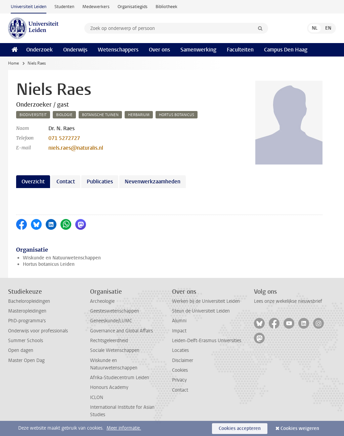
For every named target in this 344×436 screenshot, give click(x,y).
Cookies (180, 370)
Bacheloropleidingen (29, 301)
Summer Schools (25, 340)
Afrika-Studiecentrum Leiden (119, 377)
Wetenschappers (118, 49)
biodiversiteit (33, 114)
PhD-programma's (27, 321)
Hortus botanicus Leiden (49, 264)
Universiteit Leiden (28, 6)
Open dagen (20, 350)
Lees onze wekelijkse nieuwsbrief (288, 301)
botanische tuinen (100, 114)
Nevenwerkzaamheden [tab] (152, 181)
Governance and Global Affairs (121, 331)
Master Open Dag (26, 360)
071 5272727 (64, 138)
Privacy (179, 380)
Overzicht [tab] (33, 181)
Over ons (159, 49)
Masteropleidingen (27, 311)
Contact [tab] (65, 181)
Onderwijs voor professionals (38, 331)
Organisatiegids (132, 6)
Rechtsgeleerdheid (109, 340)
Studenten (64, 6)
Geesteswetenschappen (114, 311)
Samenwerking (198, 49)
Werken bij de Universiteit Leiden (206, 301)
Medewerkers (96, 6)
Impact (179, 331)
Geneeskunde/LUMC (111, 321)
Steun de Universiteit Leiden (201, 311)
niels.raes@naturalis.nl (75, 147)
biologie (64, 114)
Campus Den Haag (285, 49)
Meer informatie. (123, 428)
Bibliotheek (166, 6)
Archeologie (102, 301)
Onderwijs (75, 49)
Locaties (180, 350)
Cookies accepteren (240, 428)
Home (13, 63)
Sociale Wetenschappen (114, 350)
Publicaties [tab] (100, 181)
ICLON (96, 397)
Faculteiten (240, 49)
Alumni (179, 321)
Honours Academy (109, 387)
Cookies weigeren (300, 428)
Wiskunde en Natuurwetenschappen (62, 258)
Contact (180, 390)
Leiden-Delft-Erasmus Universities (206, 340)
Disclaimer (182, 360)
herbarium (138, 114)
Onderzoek (39, 49)
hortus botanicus (176, 114)
